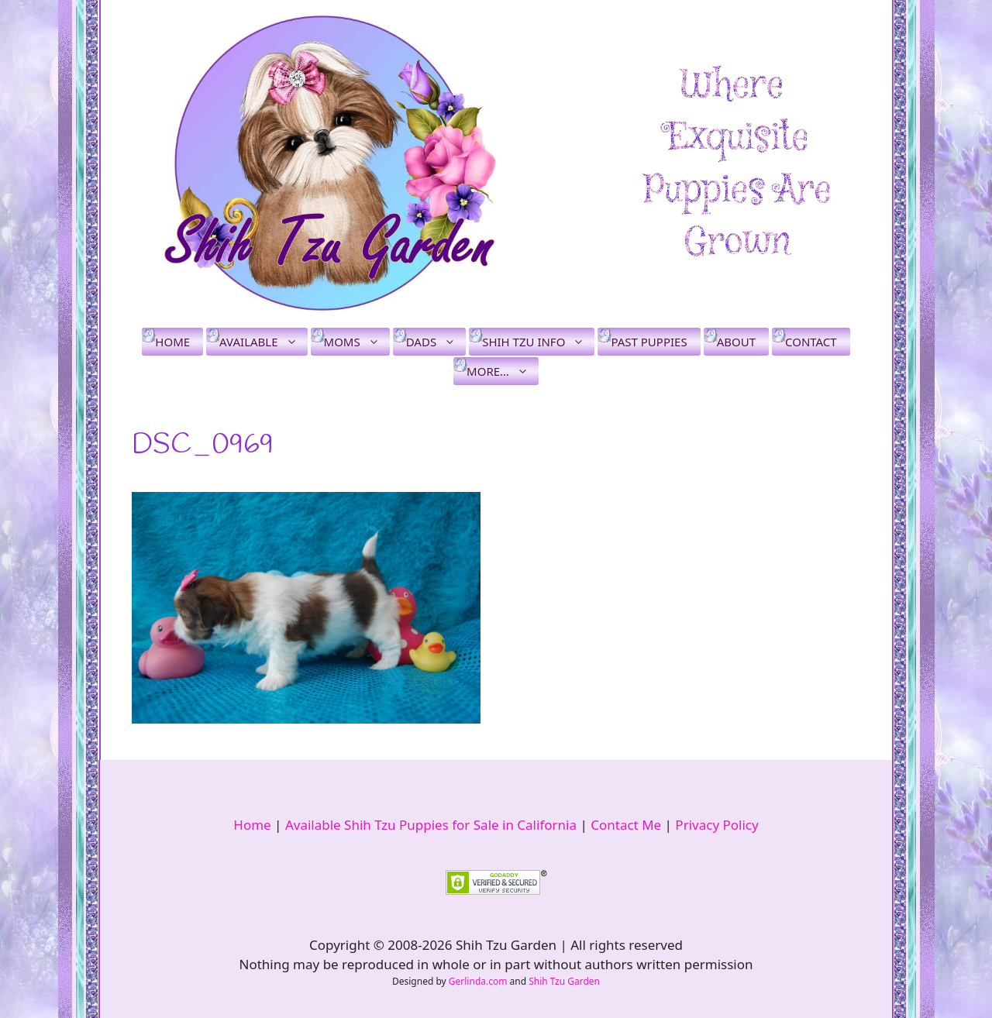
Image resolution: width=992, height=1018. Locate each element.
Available (263, 342)
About (736, 341)
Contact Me (626, 825)
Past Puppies (649, 341)
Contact (811, 341)
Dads (436, 342)
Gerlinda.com (478, 981)
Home (172, 341)
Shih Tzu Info (538, 342)
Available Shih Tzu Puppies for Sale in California (431, 825)
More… (503, 371)
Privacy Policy (716, 825)
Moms (357, 342)
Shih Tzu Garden (564, 981)
